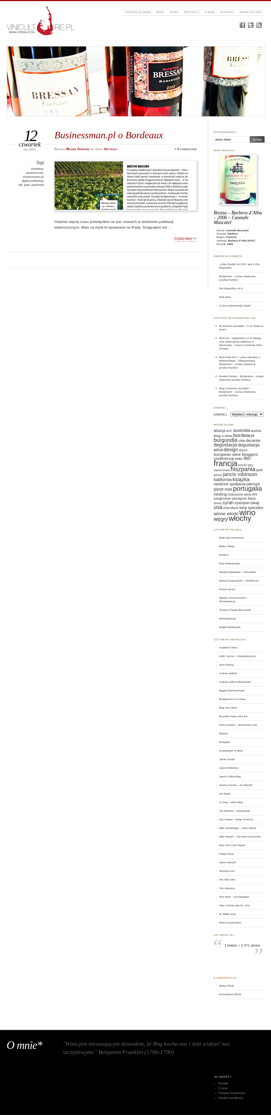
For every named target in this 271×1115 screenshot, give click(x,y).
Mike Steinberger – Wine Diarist (237, 828)
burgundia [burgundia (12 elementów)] (225, 440)
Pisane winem (227, 589)
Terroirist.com (227, 870)
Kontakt (227, 12)
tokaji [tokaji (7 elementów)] (255, 503)
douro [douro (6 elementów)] (243, 450)
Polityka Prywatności (231, 1093)
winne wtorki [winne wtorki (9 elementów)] (226, 513)
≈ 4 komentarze (185, 149)
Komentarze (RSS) (230, 994)
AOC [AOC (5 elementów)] (229, 430)
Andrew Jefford (228, 673)
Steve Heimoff (227, 862)
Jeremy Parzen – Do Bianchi (236, 785)
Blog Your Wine (228, 707)
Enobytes (224, 742)
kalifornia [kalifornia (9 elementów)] (223, 479)
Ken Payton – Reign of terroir (236, 819)
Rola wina (225, 296)
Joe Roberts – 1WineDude (234, 810)
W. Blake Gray (227, 913)
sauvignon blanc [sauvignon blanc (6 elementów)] (244, 498)
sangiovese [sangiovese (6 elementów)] (222, 498)
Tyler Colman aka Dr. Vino (234, 905)
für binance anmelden (232, 325)
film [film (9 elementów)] (247, 458)
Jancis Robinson (229, 767)
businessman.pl (33, 176)
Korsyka (224, 348)
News (173, 12)
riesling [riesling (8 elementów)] (220, 494)
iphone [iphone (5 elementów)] (218, 475)
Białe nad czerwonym (231, 537)
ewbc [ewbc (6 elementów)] (239, 459)
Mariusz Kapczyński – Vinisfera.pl (238, 580)
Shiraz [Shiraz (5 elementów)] (218, 503)
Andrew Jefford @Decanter (235, 681)
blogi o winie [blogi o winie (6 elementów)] (223, 436)
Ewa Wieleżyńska (229, 563)
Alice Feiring (226, 664)
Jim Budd (224, 793)
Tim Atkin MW (227, 879)
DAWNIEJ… (222, 414)
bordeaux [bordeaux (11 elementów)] (243, 435)
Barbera (233, 233)
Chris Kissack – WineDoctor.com (238, 724)
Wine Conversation (230, 922)
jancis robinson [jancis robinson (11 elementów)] (240, 474)
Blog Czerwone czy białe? (234, 388)
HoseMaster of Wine (231, 750)
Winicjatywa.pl (227, 618)
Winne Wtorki (250, 12)
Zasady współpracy (230, 1097)
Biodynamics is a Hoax (232, 699)
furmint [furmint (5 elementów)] (242, 465)
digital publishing (33, 180)
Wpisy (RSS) (226, 985)
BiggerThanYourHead (231, 690)
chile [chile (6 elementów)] (241, 441)
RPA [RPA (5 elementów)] (254, 494)
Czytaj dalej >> (185, 238)
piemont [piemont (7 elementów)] (253, 484)
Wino (160, 12)
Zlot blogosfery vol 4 (231, 288)
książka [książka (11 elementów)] (241, 479)
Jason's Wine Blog (230, 776)
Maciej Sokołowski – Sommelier (237, 572)
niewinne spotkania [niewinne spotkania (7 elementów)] (230, 484)
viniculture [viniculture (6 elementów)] (231, 508)
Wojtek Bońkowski (230, 627)
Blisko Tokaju (226, 546)
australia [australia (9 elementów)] (241, 430)
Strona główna (138, 12)
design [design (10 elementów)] (231, 449)
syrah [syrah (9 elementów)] (228, 502)
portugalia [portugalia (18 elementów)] (247, 488)
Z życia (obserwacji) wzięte (235, 305)
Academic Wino (228, 647)
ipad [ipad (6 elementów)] (259, 470)
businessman (34, 172)
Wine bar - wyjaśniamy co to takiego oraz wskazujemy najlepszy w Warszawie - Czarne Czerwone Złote (240, 342)
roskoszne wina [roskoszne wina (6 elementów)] (239, 494)
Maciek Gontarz (228, 376)
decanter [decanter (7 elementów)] (253, 440)
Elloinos (223, 733)
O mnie (210, 12)
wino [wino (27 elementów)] (247, 512)
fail (21, 184)
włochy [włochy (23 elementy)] (240, 518)
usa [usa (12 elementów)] (218, 507)
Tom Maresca (227, 888)
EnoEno (224, 554)
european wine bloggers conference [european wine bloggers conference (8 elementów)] (236, 456)
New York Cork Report (232, 845)
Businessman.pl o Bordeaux (109, 134)
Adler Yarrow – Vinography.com (237, 656)
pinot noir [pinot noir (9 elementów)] (223, 489)
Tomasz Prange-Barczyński (235, 609)
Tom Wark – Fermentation (234, 896)
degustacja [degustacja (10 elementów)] (225, 445)
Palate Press (226, 853)
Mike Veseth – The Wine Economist (240, 836)
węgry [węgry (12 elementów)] (221, 519)
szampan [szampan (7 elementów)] (242, 503)
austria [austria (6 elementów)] (256, 431)
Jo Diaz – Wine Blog (231, 802)
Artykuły (191, 12)
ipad (27, 184)
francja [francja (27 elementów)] (225, 463)
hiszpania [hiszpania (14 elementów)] (242, 469)
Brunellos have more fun (233, 716)
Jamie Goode (227, 759)
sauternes (37, 184)
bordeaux (37, 168)
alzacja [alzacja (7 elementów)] (220, 430)
